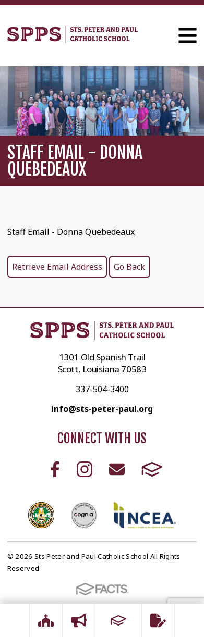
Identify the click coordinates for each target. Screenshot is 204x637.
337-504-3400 (102, 389)
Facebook (55, 469)
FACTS (152, 469)
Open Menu (187, 35)
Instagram (84, 469)
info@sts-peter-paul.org (102, 409)
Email (117, 469)
